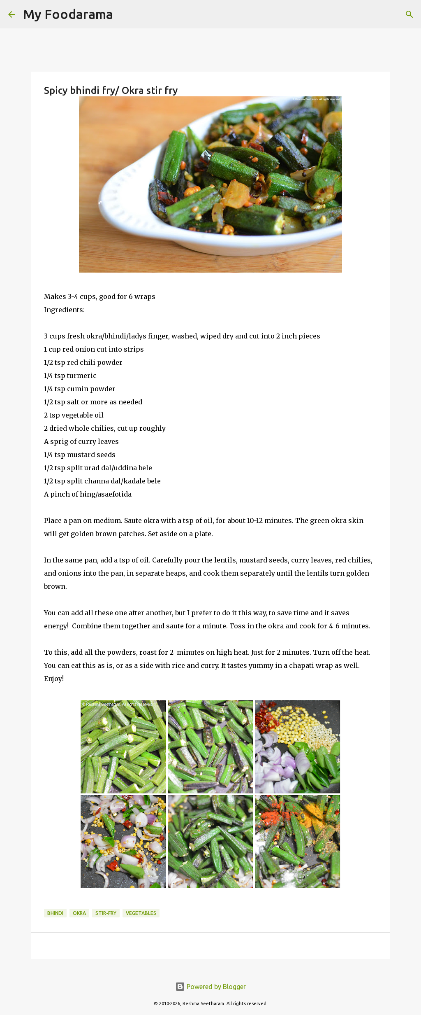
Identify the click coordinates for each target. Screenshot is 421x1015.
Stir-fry (105, 913)
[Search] (125, 14)
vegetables (141, 913)
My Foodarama (68, 14)
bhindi (55, 913)
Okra (79, 913)
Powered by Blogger (210, 986)
